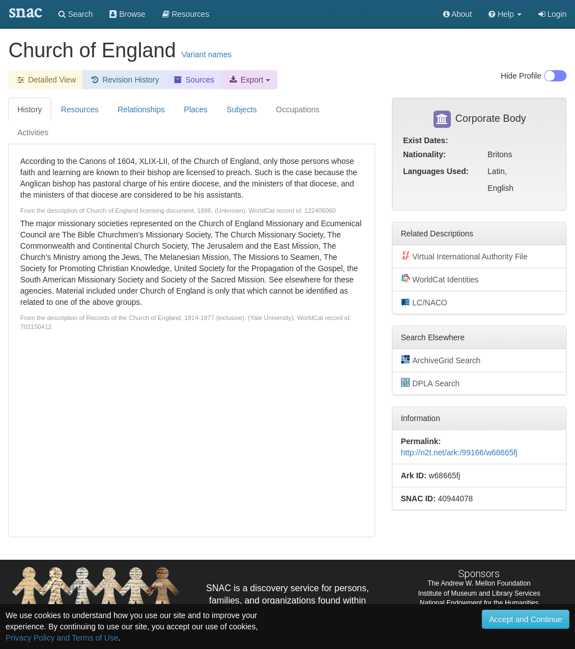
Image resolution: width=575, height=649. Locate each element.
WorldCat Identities (440, 279)
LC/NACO (424, 302)
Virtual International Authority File (464, 256)
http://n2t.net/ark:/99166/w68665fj (459, 452)
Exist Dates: (425, 140)
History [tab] (29, 109)
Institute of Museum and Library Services (479, 593)
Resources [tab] (80, 109)
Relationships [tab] (141, 109)
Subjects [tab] (242, 109)
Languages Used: (436, 171)
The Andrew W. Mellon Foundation (479, 583)
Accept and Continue (525, 619)
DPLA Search (430, 383)
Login (553, 14)
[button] (505, 14)
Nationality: (424, 154)
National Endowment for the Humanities (479, 603)
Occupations (298, 109)
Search (75, 14)
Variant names (206, 54)
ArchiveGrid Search (441, 360)
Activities (32, 132)
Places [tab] (196, 109)
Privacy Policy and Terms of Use (62, 637)
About (457, 14)
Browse (127, 14)
